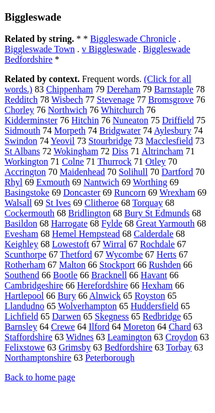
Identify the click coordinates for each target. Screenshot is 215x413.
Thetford (76, 254)
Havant (153, 275)
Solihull (133, 172)
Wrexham (177, 192)
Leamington (129, 337)
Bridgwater (119, 130)
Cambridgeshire (34, 285)
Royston (150, 296)
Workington (26, 161)
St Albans (22, 151)
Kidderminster (31, 120)
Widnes (79, 337)
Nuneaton (130, 120)
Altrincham (162, 151)
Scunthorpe (25, 254)
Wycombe (124, 254)
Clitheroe (102, 203)
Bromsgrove (171, 99)
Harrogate (69, 223)
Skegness (112, 316)
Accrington (25, 172)
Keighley (21, 244)
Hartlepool (24, 296)
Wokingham (76, 151)
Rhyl (13, 182)
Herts (167, 254)
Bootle (65, 275)
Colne (73, 161)
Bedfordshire (128, 347)
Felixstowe (25, 347)
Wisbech (67, 99)
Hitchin (85, 120)
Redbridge (162, 316)
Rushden (165, 265)
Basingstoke (27, 192)
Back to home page (40, 377)
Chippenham (69, 89)
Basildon (21, 223)
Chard (180, 327)
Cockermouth (29, 213)
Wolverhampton (87, 306)
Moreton (139, 327)
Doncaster (81, 192)
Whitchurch (122, 110)
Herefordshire (102, 285)
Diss (120, 151)
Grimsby (74, 347)
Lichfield (21, 316)
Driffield (178, 120)
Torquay (147, 203)
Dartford (177, 172)
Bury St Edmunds (157, 213)
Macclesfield (169, 141)
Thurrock (114, 161)
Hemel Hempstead (86, 234)
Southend (22, 275)
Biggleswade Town (40, 49)
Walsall (18, 203)
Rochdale (157, 244)
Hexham (157, 285)
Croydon (182, 337)
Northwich (67, 110)
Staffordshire (28, 337)
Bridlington (89, 213)
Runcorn (130, 192)
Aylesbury (172, 130)
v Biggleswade (109, 49)
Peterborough (109, 358)
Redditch (21, 99)
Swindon (21, 141)
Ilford (99, 327)
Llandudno (24, 306)
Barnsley (21, 327)
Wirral (114, 244)
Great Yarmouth (165, 223)
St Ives (58, 203)
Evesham (21, 234)
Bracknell (109, 275)
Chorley (19, 110)
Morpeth (69, 130)
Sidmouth (22, 130)
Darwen (66, 316)
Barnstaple (173, 89)
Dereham (123, 89)
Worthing (150, 182)
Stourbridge (110, 141)
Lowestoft (70, 244)
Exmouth (53, 182)
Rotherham (25, 265)
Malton (72, 265)
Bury (66, 296)
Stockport (117, 265)
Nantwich (101, 182)
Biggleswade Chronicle (133, 39)
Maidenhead (82, 172)
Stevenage (116, 99)
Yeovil (62, 141)
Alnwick (105, 296)
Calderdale (153, 234)
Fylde (111, 223)
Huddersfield (155, 306)
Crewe (63, 327)
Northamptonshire (38, 358)
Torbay (178, 347)
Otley (156, 161)
